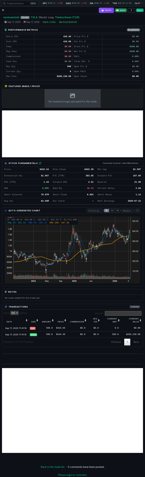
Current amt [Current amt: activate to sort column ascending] (112, 320)
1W (112, 210)
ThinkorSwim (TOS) (67, 17)
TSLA (34, 17)
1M (117, 210)
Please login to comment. (72, 474)
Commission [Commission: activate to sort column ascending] (77, 322)
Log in (140, 10)
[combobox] (19, 3)
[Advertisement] (72, 133)
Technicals (94, 210)
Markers (127, 210)
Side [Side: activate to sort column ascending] (33, 322)
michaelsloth (11, 17)
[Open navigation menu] (3, 10)
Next (136, 341)
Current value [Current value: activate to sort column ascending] (134, 320)
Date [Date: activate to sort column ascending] (9, 322)
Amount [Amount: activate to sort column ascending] (46, 322)
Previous (116, 341)
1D (106, 210)
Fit (137, 210)
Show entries (15, 313)
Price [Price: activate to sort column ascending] (61, 322)
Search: (118, 313)
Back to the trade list (52, 466)
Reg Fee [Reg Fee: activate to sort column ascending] (95, 320)
